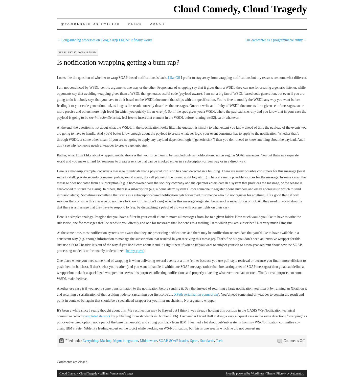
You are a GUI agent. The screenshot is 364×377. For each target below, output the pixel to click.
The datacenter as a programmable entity (276, 40)
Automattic (297, 373)
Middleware (148, 341)
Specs (194, 341)
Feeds (135, 24)
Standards (207, 341)
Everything (90, 341)
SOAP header (178, 341)
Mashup (105, 341)
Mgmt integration (125, 341)
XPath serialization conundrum (196, 294)
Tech (219, 341)
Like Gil (174, 78)
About (157, 24)
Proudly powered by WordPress (245, 373)
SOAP (163, 341)
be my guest (135, 251)
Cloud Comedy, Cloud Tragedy (240, 9)
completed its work (96, 316)
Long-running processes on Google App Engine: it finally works (104, 40)
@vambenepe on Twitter (90, 24)
